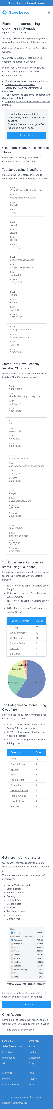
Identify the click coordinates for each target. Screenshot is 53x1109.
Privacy (33, 1078)
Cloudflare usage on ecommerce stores (26, 81)
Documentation (10, 1084)
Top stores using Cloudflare (20, 84)
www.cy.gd (15, 431)
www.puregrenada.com (22, 197)
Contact (33, 1052)
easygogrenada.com (20, 500)
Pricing (6, 1078)
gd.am (13, 302)
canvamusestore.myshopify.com (26, 466)
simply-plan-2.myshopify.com (24, 396)
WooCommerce (18, 632)
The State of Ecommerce (20, 1029)
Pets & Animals (18, 795)
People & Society (19, 801)
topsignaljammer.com (21, 337)
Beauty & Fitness (19, 764)
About (32, 1046)
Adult (13, 774)
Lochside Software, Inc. (15, 1102)
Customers (34, 1057)
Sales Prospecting (12, 1046)
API (4, 1063)
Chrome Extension (36, 3)
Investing (7, 1052)
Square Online (17, 643)
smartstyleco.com (18, 535)
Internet (14, 806)
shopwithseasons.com (22, 267)
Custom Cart (16, 638)
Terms (32, 1084)
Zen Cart (14, 648)
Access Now (26, 135)
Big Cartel (15, 653)
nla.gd (13, 232)
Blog (31, 1063)
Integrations (8, 1057)
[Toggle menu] (49, 12)
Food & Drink (17, 779)
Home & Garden (19, 790)
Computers (16, 785)
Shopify (14, 627)
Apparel (14, 769)
